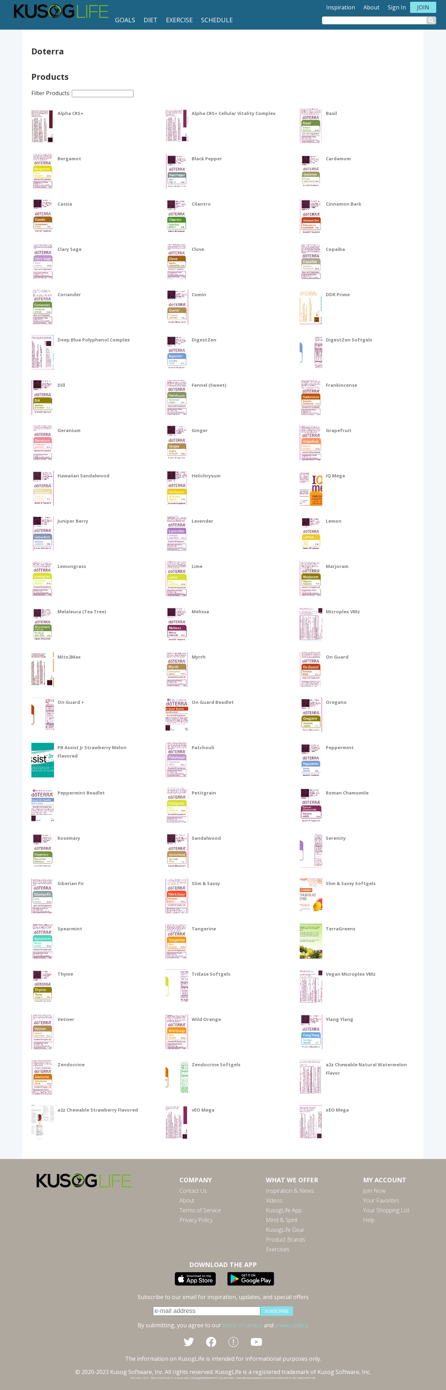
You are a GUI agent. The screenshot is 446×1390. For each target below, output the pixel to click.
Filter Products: (82, 93)
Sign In (397, 7)
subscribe (276, 1311)
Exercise (179, 20)
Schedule (217, 20)
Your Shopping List (386, 1210)
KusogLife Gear (285, 1230)
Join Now (374, 1191)
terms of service (242, 1325)
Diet (150, 20)
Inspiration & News (290, 1191)
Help (369, 1220)
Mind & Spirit (282, 1220)
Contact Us (193, 1191)
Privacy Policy (196, 1220)
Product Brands (285, 1239)
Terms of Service (200, 1210)
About (371, 7)
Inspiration (340, 7)
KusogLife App (284, 1210)
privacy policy (291, 1325)
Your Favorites (381, 1200)
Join (423, 7)
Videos (274, 1200)
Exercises (278, 1249)
